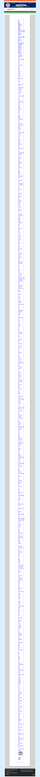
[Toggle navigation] (32, 9)
